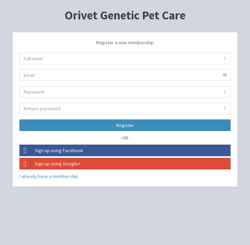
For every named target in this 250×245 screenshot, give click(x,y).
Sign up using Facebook (51, 150)
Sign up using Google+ (50, 163)
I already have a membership (48, 176)
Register (125, 125)
